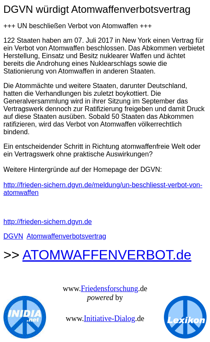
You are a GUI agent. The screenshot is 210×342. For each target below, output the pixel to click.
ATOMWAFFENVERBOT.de (107, 254)
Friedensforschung (109, 288)
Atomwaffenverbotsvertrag (66, 236)
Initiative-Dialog (109, 318)
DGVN (13, 236)
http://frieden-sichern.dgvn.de (47, 221)
